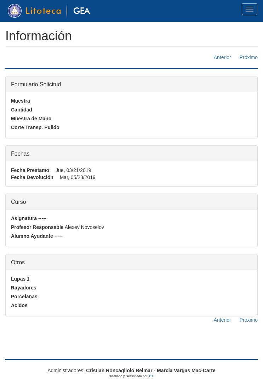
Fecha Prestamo (30, 170)
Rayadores (23, 288)
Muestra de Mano (31, 118)
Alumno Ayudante (32, 236)
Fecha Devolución (32, 177)
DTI (151, 376)
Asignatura (24, 218)
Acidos (19, 305)
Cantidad (21, 110)
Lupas (18, 279)
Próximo (249, 57)
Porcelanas (24, 296)
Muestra (20, 101)
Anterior (222, 57)
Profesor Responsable (37, 227)
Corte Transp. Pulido (35, 127)
